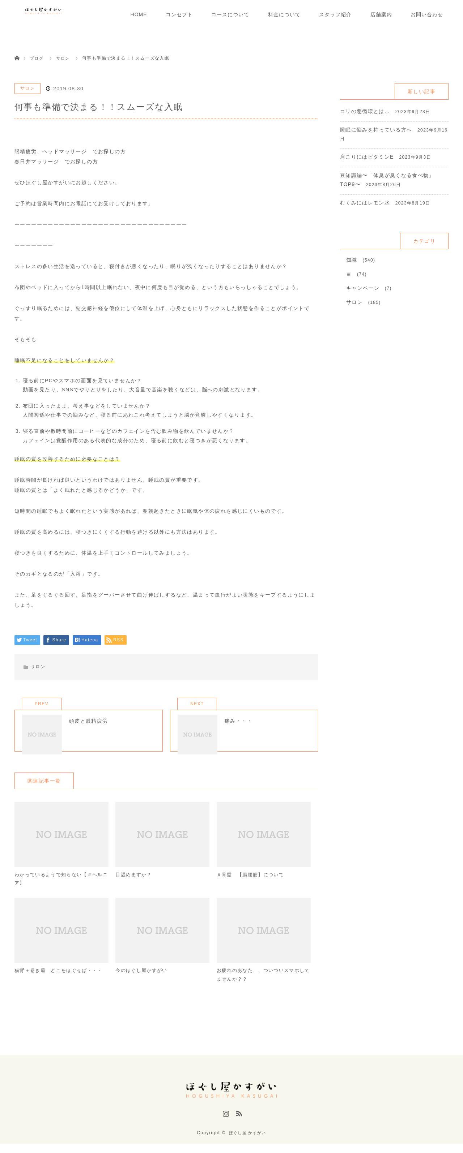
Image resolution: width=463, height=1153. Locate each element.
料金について (284, 14)
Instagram (225, 1125)
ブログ (37, 58)
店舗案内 (381, 14)
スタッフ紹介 (335, 14)
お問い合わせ (427, 14)
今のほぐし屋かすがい (143, 982)
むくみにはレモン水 (365, 203)
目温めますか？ (134, 884)
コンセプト (179, 14)
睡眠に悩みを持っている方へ (376, 130)
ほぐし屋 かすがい (247, 1142)
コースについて (230, 14)
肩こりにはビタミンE (367, 157)
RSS (238, 1125)
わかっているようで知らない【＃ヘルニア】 (58, 889)
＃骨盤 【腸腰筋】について (253, 884)
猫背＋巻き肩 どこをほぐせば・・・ (50, 987)
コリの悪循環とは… (365, 111)
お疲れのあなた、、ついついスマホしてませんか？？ (261, 987)
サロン (27, 88)
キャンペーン (362, 288)
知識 (351, 260)
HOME (139, 14)
